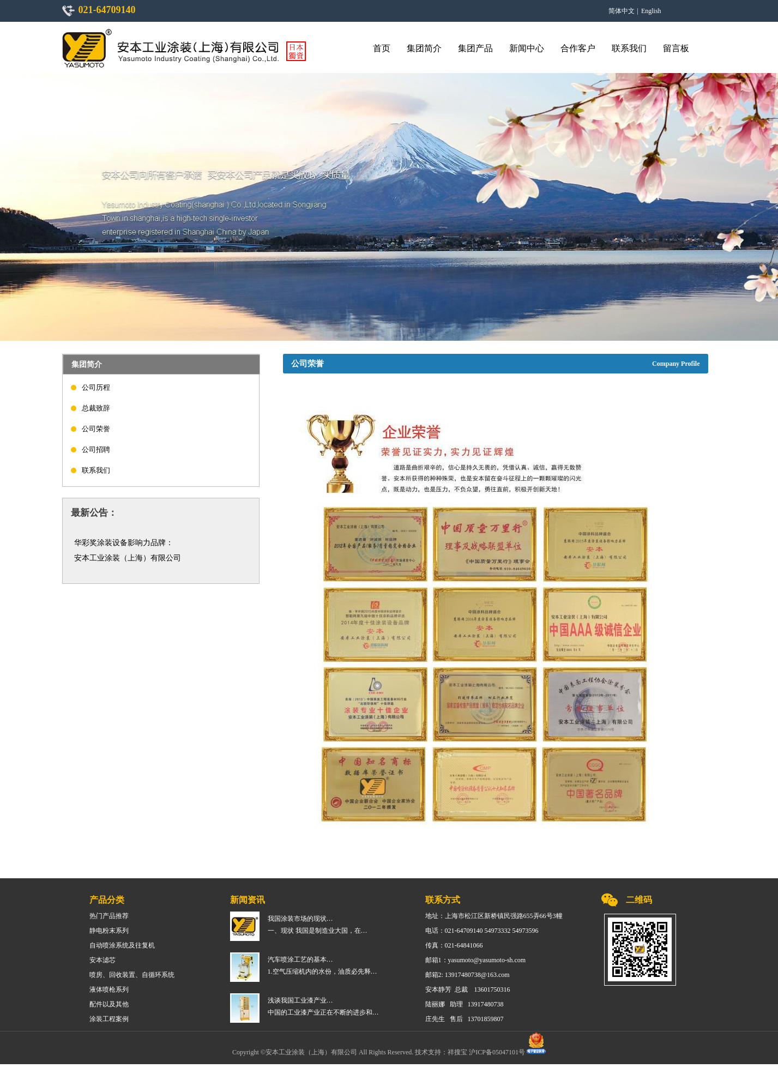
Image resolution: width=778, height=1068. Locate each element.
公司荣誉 (96, 429)
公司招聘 (96, 449)
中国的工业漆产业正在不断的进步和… (323, 1012)
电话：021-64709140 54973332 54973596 (482, 930)
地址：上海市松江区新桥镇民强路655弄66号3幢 (494, 916)
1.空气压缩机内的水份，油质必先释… (322, 971)
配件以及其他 (109, 1004)
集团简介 (424, 48)
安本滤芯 (102, 960)
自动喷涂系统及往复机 (122, 945)
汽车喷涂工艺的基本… (300, 959)
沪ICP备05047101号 (498, 1051)
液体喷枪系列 (109, 989)
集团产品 (475, 48)
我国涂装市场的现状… (300, 918)
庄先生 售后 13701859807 (464, 1019)
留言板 (676, 48)
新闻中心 (526, 48)
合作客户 (577, 48)
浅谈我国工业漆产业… (300, 1000)
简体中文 (621, 11)
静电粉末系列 (109, 930)
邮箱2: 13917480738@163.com (467, 975)
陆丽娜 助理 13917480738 (464, 1004)
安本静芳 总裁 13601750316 (467, 989)
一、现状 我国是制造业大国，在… (317, 930)
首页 (381, 48)
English (651, 11)
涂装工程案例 (109, 1019)
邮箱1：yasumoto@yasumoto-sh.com (475, 960)
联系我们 (629, 48)
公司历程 (96, 387)
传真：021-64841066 (454, 945)
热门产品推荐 (109, 916)
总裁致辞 (96, 408)
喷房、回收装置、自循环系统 (131, 975)
